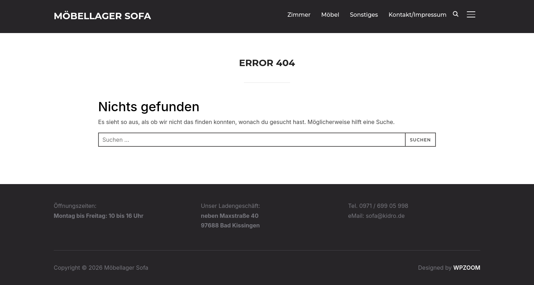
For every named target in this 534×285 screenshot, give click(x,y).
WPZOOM (466, 267)
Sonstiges (364, 14)
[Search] (455, 13)
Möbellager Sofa (102, 16)
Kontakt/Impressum (418, 14)
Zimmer (298, 14)
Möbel (330, 14)
